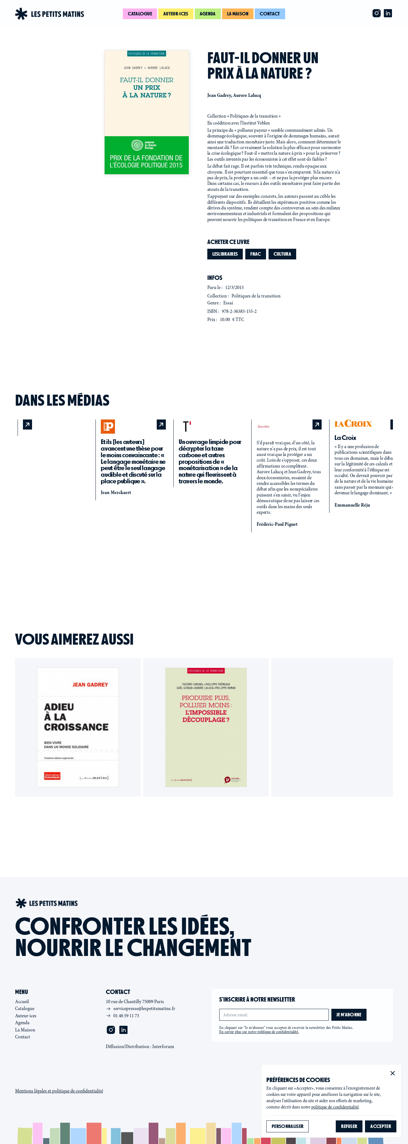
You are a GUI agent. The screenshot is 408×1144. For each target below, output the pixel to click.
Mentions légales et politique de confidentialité (59, 1091)
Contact (270, 14)
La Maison (25, 1029)
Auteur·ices (175, 14)
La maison (238, 14)
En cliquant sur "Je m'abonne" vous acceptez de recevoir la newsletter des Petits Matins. (286, 1030)
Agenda (208, 14)
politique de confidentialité (335, 1107)
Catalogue (140, 14)
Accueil (22, 1001)
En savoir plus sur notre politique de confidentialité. (259, 1032)
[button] (392, 1073)
